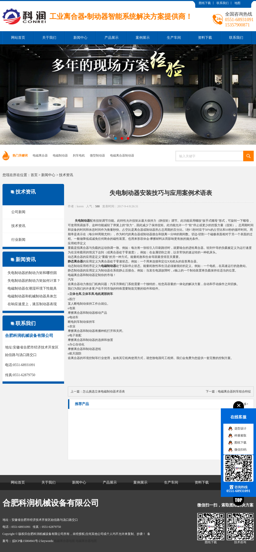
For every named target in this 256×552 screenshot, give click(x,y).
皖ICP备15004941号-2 (26, 541)
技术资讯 (66, 175)
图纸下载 (205, 3)
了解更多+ (241, 404)
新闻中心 (80, 38)
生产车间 (174, 38)
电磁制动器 (60, 155)
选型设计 (240, 428)
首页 (34, 175)
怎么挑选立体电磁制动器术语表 (104, 391)
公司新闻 (18, 212)
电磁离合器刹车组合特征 (234, 391)
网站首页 (18, 38)
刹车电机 (79, 155)
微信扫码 (240, 449)
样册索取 (240, 435)
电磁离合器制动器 (122, 155)
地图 (237, 3)
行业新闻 (18, 240)
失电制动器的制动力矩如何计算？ (34, 281)
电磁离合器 (40, 155)
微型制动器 (97, 155)
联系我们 (223, 3)
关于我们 (49, 38)
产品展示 (112, 38)
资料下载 (205, 38)
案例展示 (143, 38)
